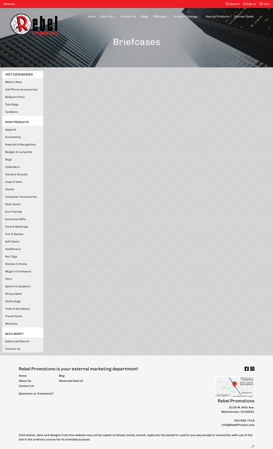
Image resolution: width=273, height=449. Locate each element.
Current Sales (244, 16)
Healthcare (13, 249)
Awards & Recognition (20, 144)
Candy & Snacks (16, 174)
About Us (108, 16)
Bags (8, 159)
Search (233, 4)
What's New (13, 82)
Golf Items (12, 241)
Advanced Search (17, 341)
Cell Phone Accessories (21, 89)
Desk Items (13, 204)
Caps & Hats (13, 182)
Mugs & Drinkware (18, 271)
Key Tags (11, 256)
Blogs (144, 16)
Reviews (9, 4)
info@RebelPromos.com (238, 425)
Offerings (161, 16)
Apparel (10, 129)
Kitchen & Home (16, 264)
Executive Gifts (15, 219)
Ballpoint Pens (15, 97)
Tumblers (11, 112)
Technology (13, 301)
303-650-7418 (244, 420)
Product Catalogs (187, 16)
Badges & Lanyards (18, 152)
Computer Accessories (21, 196)
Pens (8, 279)
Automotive (13, 137)
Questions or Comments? (36, 393)
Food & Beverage (16, 226)
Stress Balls (13, 294)
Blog (62, 375)
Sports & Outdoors (18, 286)
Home (91, 16)
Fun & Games (14, 234)
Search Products (217, 16)
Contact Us (128, 16)
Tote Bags (12, 104)
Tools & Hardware (17, 308)
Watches (11, 323)
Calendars (12, 167)
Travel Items (13, 316)
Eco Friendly (13, 211)
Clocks (9, 189)
